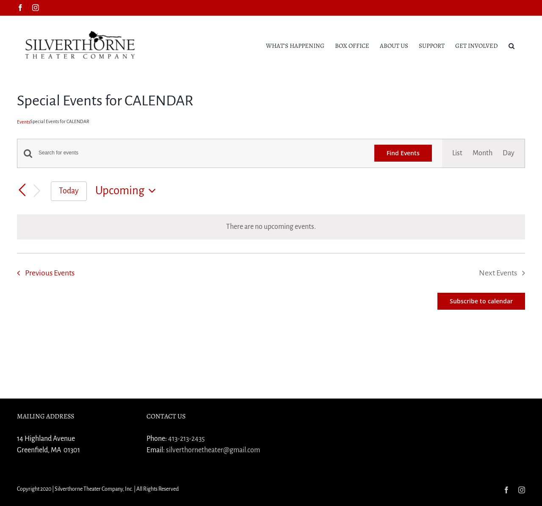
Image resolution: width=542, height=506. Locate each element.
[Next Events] (37, 191)
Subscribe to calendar (481, 301)
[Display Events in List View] (457, 153)
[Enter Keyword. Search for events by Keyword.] (201, 152)
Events (23, 121)
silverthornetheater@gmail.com (213, 450)
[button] (511, 45)
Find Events (403, 153)
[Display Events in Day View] (508, 153)
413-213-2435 (186, 439)
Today (69, 191)
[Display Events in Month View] (482, 153)
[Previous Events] (22, 190)
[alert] (271, 226)
